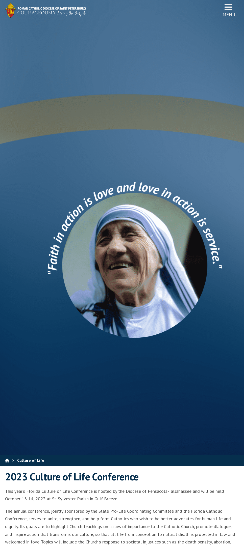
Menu (229, 10)
